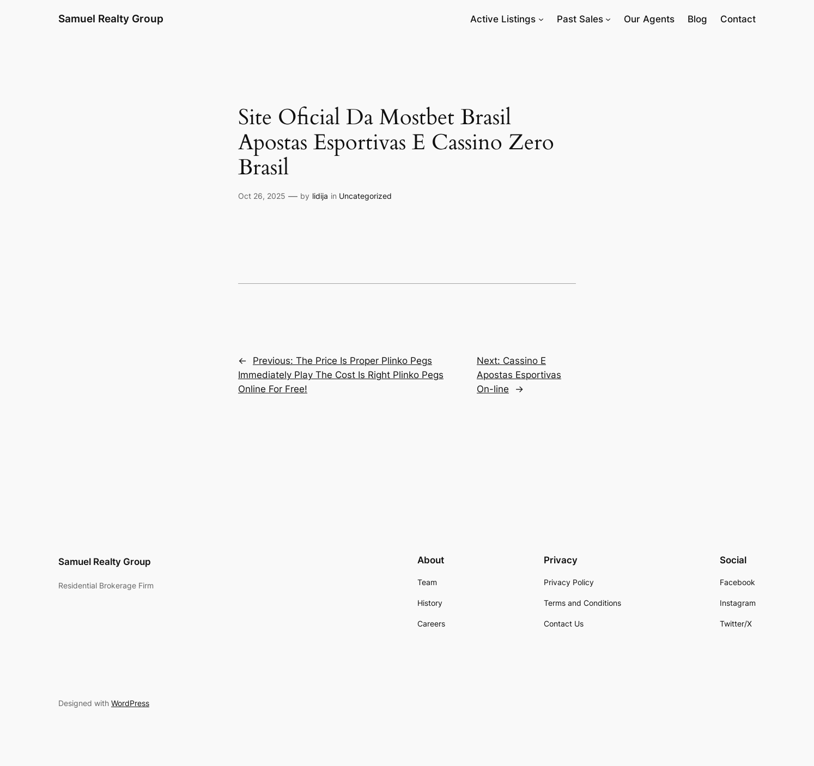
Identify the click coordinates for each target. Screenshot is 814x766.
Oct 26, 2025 (261, 195)
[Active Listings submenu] (541, 19)
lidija (320, 195)
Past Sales (580, 19)
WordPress (130, 703)
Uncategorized (365, 195)
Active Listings (503, 19)
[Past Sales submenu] (608, 19)
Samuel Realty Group (110, 18)
